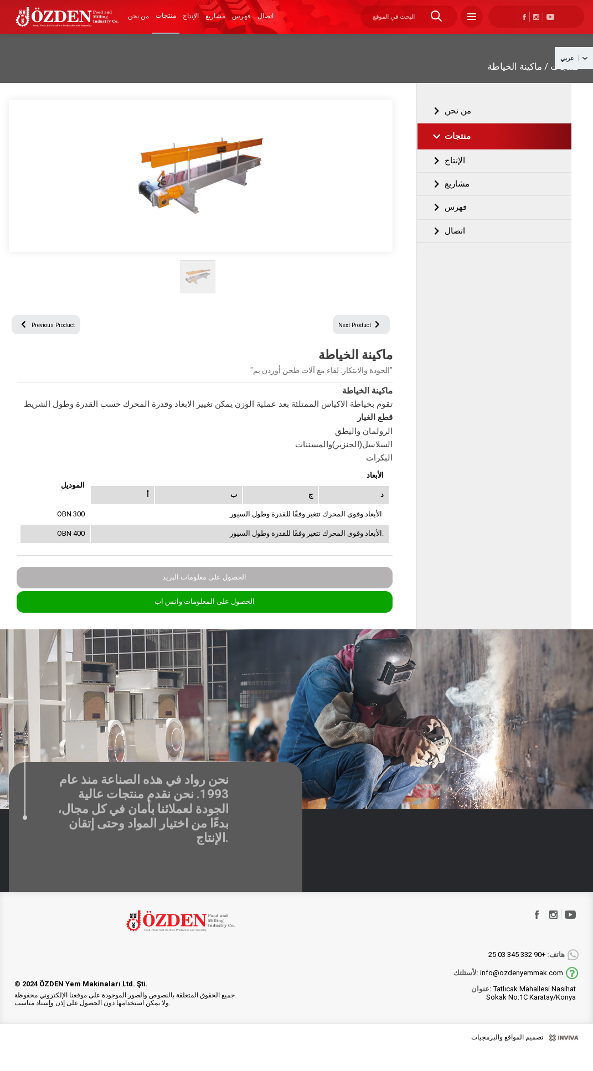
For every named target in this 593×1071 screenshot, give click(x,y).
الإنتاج (191, 23)
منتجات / (561, 79)
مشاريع (215, 23)
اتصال (265, 23)
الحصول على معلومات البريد (204, 596)
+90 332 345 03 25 (526, 974)
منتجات (166, 23)
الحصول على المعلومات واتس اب (204, 621)
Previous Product (57, 341)
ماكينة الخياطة (514, 79)
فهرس (241, 23)
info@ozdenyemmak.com (508, 992)
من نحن (138, 23)
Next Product (352, 341)
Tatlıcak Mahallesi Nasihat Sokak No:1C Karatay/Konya (523, 1013)
